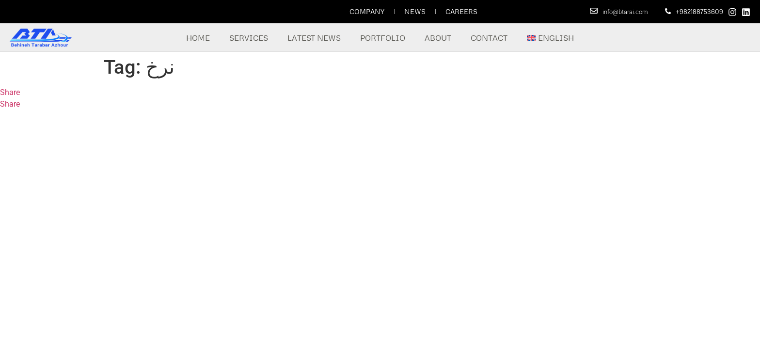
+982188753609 (699, 12)
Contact (489, 38)
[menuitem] (550, 38)
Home (198, 38)
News (415, 11)
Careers (461, 11)
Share (10, 92)
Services (248, 38)
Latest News (314, 38)
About (438, 38)
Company (366, 11)
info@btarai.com (625, 12)
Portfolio (382, 38)
